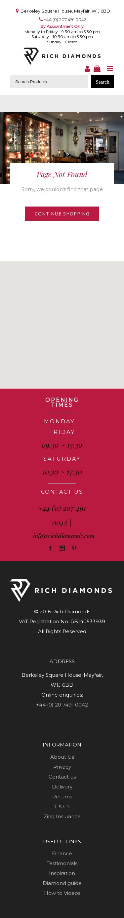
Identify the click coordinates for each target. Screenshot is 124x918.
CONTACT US (62, 492)
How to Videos (62, 893)
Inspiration (62, 873)
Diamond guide (62, 883)
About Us (62, 757)
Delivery (62, 787)
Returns (62, 796)
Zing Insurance (62, 816)
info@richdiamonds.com (64, 536)
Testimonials (62, 863)
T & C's (62, 806)
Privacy (62, 767)
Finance (62, 853)
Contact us (62, 777)
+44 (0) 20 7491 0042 (62, 705)
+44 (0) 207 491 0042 (65, 19)
